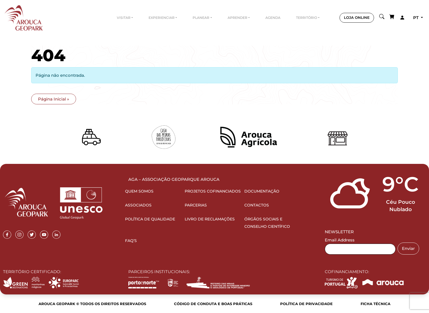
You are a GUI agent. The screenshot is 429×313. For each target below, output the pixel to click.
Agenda (272, 18)
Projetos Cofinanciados (213, 191)
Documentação (261, 191)
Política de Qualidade (150, 219)
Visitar (124, 18)
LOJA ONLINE (357, 17)
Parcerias (196, 205)
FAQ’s (131, 240)
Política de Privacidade (306, 304)
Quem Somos (139, 191)
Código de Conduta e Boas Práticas (213, 304)
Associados (138, 205)
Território (306, 18)
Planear (201, 18)
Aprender (237, 18)
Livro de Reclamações (210, 219)
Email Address (340, 240)
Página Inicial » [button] (53, 99)
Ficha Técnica (375, 304)
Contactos (256, 205)
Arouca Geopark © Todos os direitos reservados (92, 304)
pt (416, 17)
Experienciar (162, 18)
